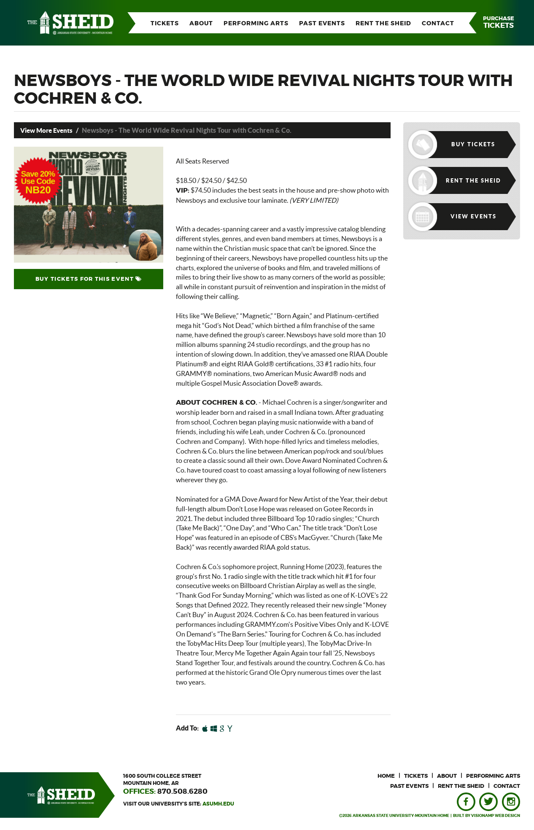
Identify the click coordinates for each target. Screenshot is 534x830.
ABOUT (201, 24)
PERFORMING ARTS (256, 24)
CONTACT (438, 24)
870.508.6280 (182, 791)
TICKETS (165, 24)
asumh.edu (218, 803)
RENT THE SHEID (383, 24)
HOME (386, 776)
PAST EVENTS (322, 24)
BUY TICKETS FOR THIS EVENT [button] (88, 279)
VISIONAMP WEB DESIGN (495, 816)
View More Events (48, 130)
